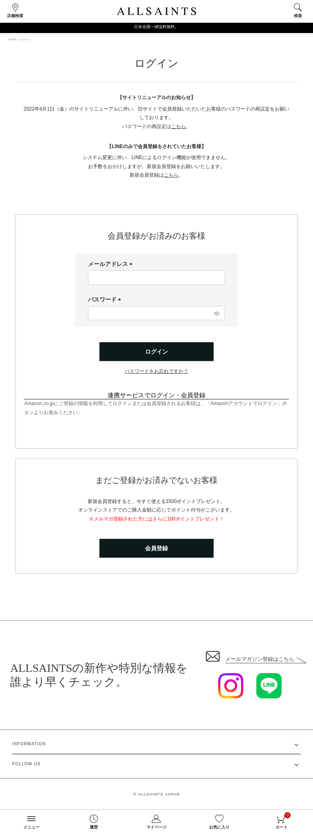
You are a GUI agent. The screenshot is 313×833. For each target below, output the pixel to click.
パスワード (106, 299)
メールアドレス (111, 264)
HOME (12, 39)
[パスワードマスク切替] (216, 313)
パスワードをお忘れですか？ (156, 371)
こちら (178, 126)
